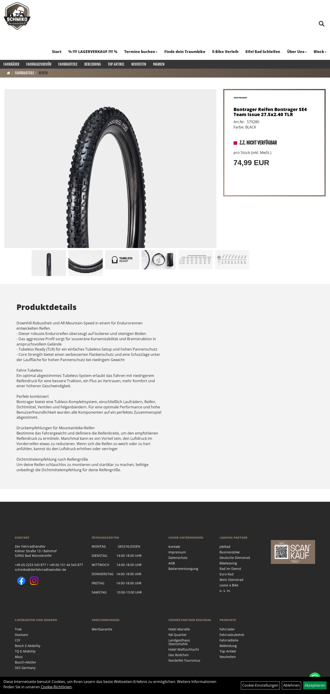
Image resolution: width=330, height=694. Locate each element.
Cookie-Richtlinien (56, 686)
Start (56, 51)
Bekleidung (92, 64)
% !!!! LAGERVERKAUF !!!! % (92, 51)
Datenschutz (178, 557)
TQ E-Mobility (25, 651)
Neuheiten (138, 64)
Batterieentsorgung (183, 568)
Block (320, 51)
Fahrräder (11, 64)
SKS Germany (25, 668)
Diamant (21, 635)
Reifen (43, 73)
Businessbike (230, 552)
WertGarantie (102, 629)
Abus (19, 657)
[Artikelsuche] (321, 24)
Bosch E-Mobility (27, 646)
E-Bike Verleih (225, 51)
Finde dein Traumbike (184, 51)
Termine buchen (140, 51)
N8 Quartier (177, 635)
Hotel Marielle (179, 629)
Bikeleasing (228, 563)
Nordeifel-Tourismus (184, 660)
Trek (18, 629)
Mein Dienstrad (231, 579)
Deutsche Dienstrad (235, 557)
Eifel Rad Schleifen (262, 51)
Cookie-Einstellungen (260, 685)
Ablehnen (291, 685)
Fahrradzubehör (38, 64)
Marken (159, 64)
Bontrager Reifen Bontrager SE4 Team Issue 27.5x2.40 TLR (270, 111)
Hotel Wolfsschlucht (183, 649)
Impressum (177, 552)
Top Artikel (116, 64)
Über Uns (297, 51)
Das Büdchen (178, 655)
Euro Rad (227, 574)
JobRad (225, 546)
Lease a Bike (229, 585)
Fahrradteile (67, 64)
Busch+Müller (25, 662)
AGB (171, 563)
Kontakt (174, 546)
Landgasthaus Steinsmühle (179, 642)
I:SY (17, 640)
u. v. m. (225, 590)
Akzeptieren (315, 685)
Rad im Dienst (230, 568)
